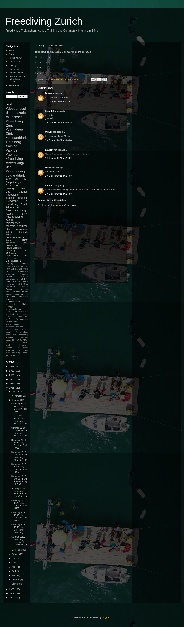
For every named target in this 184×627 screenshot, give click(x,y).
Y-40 (18, 355)
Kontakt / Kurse (16, 72)
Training (12, 65)
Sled (14, 355)
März (14, 575)
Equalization (12, 255)
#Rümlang (11, 253)
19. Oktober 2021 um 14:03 (58, 176)
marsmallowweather (15, 237)
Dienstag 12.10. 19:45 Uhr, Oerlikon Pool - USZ (19, 504)
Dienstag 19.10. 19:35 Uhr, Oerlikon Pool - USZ (19, 468)
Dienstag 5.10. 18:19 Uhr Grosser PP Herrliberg (18, 528)
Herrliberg (13, 142)
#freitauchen (13, 223)
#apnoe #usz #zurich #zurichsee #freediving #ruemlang (17, 296)
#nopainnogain (14, 182)
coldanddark (15, 175)
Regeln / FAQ (15, 58)
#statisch (23, 232)
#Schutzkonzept (12, 330)
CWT (25, 179)
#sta (25, 242)
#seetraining (15, 171)
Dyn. (8, 229)
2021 (12, 387)
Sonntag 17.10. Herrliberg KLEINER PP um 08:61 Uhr (19, 492)
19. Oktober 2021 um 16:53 (58, 194)
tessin (20, 266)
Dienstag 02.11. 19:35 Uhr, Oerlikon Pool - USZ (19, 407)
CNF (26, 266)
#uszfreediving (14, 216)
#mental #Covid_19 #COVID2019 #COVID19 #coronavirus (17, 339)
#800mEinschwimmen (14, 327)
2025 (12, 371)
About (11, 54)
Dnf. (26, 255)
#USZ (25, 240)
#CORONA (23, 284)
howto (73, 205)
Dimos (48, 93)
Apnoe (9, 219)
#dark (8, 335)
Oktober (16, 400)
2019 (12, 593)
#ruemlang (16, 353)
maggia (16, 281)
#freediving (14, 159)
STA (25, 201)
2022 (12, 383)
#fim (14, 335)
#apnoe (11, 150)
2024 (12, 375)
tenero (25, 281)
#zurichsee (12, 185)
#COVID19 (11, 258)
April (14, 571)
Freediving (12, 201)
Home (11, 50)
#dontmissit (12, 207)
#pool (8, 240)
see (16, 179)
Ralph (48, 167)
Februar (16, 579)
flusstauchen (11, 266)
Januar (15, 584)
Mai (14, 567)
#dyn (8, 234)
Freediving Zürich (17, 204)
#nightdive (11, 232)
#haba (25, 304)
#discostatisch (12, 304)
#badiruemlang (22, 332)
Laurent (49, 149)
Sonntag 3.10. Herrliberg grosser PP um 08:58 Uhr (19, 540)
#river (8, 353)
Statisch (10, 197)
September (17, 550)
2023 (12, 379)
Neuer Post (14, 85)
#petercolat (11, 242)
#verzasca (17, 316)
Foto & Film (14, 61)
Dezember (17, 391)
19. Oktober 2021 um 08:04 (58, 140)
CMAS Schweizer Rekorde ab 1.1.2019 (17, 79)
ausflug (9, 263)
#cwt (8, 179)
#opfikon (9, 345)
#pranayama (11, 311)
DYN (25, 213)
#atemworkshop (13, 301)
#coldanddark (16, 138)
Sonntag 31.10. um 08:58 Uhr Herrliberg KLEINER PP (19, 432)
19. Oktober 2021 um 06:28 (58, 122)
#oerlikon (22, 226)
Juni (14, 562)
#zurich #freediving (17, 193)
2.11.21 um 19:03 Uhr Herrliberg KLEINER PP (19, 419)
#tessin (9, 316)
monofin (10, 226)
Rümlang (10, 269)
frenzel (25, 291)
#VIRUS (24, 330)
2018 (12, 597)
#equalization (21, 229)
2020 (12, 589)
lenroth (49, 111)
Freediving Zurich (44, 21)
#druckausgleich (14, 248)
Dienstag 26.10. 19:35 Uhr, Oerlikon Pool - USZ (19, 444)
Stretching (10, 291)
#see (25, 314)
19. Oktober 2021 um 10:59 (58, 158)
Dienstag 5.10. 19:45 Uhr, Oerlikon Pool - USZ (19, 516)
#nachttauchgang (16, 210)
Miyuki (48, 132)
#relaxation (23, 311)
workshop (10, 284)
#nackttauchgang (13, 309)
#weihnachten (22, 319)
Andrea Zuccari (17, 289)
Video (8, 281)
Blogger (105, 617)
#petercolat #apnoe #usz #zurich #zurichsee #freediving (17, 347)
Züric (18, 291)
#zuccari (24, 286)
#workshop (10, 286)
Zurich (11, 125)
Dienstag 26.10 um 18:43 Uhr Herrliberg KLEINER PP (19, 456)
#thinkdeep (14, 129)
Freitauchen (11, 245)
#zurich (10, 213)
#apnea (11, 154)
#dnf (25, 250)
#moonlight (11, 250)
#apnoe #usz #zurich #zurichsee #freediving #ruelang (17, 271)
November (17, 396)
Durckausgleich (13, 261)
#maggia (9, 306)
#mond (20, 279)
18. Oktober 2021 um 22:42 (58, 101)
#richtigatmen (12, 314)
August (15, 554)
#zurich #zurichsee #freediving (17, 117)
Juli (14, 558)
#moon (25, 263)
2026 (12, 366)
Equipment (14, 69)
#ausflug (9, 332)
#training (23, 197)
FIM (26, 279)
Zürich (11, 133)
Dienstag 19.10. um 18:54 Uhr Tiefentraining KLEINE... (19, 480)
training (11, 146)
